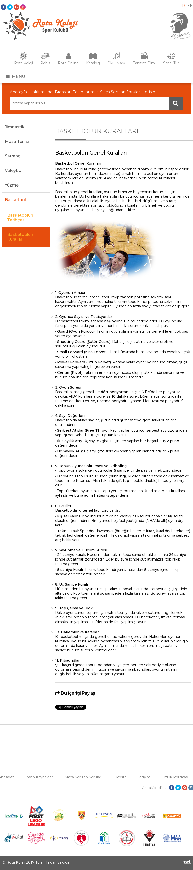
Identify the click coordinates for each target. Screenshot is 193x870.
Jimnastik (15, 127)
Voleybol (13, 170)
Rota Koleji (23, 63)
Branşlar (62, 91)
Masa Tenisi (17, 141)
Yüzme (12, 185)
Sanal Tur (171, 63)
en (190, 5)
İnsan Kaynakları (40, 777)
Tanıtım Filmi (144, 63)
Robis (45, 63)
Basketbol (15, 199)
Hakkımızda (40, 91)
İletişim (149, 91)
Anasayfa (18, 91)
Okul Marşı (116, 63)
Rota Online (68, 63)
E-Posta (119, 777)
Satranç (12, 156)
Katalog (93, 63)
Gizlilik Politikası (175, 777)
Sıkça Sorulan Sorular (120, 91)
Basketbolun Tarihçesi (20, 217)
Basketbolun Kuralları (20, 237)
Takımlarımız (85, 91)
